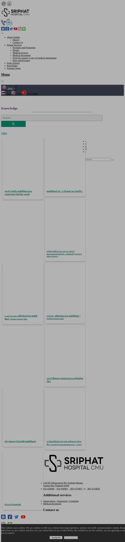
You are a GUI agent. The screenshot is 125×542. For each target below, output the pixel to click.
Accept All (56, 538)
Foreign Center (14, 68)
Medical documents (22, 55)
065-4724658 (93, 489)
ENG (8, 88)
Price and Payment (21, 60)
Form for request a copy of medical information (34, 58)
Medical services (20, 53)
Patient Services (14, 45)
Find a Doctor (13, 63)
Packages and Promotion (24, 47)
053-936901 (62, 489)
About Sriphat (13, 37)
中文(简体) (30, 94)
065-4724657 (76, 489)
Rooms (16, 50)
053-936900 (48, 489)
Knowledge (12, 65)
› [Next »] (85, 151)
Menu (5, 74)
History (16, 40)
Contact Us (18, 42)
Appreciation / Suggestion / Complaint (61, 501)
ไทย (6, 94)
